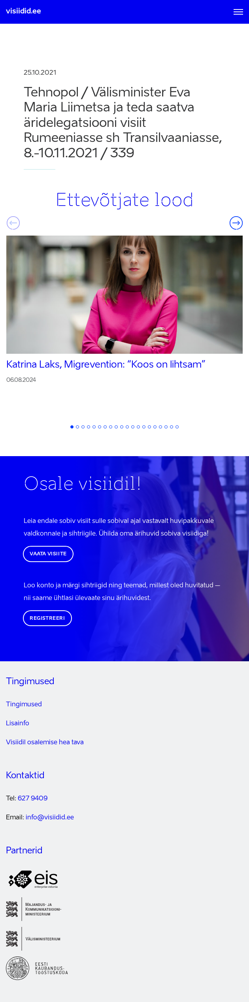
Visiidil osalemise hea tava (45, 743)
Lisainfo (17, 724)
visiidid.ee (23, 11)
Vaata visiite (48, 554)
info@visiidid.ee (50, 818)
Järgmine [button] (236, 223)
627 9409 (32, 799)
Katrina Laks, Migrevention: (106, 365)
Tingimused (24, 705)
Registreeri (47, 618)
